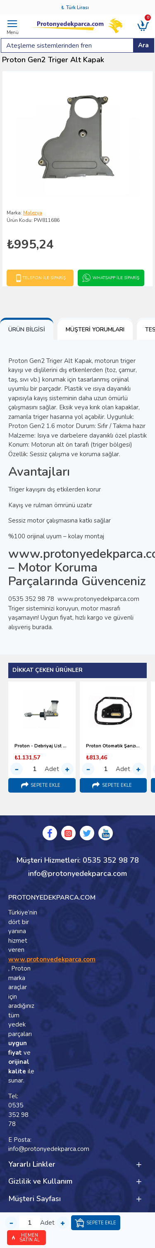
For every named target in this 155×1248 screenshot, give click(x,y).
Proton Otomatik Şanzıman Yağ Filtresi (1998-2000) (113, 746)
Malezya (32, 212)
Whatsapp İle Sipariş (116, 278)
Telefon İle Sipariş (44, 278)
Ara (143, 45)
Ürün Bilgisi (26, 329)
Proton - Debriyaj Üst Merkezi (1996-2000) (41, 746)
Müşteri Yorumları (95, 329)
